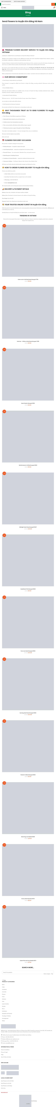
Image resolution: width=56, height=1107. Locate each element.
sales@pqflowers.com (12, 182)
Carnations (4, 989)
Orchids (3, 1006)
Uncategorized (5, 1018)
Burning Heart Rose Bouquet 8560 (28, 713)
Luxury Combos (5, 1003)
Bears (3, 984)
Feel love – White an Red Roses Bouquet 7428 (28, 341)
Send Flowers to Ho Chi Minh (7, 1080)
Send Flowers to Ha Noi (6, 1083)
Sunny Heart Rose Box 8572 (28, 898)
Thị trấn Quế (49, 67)
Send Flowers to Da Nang (6, 1085)
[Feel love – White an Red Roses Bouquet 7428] (28, 313)
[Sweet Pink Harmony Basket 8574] (28, 932)
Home (27, 15)
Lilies (3, 1001)
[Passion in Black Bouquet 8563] (28, 746)
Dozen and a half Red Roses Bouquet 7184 (28, 279)
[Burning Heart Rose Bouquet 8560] (28, 684)
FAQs (2, 1054)
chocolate (4, 991)
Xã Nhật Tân (37, 67)
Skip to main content (19, 1)
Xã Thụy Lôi (32, 67)
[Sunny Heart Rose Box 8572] (28, 870)
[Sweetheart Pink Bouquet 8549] (28, 560)
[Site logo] (28, 7)
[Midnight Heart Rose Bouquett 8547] (28, 498)
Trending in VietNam (6, 1015)
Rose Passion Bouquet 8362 (28, 403)
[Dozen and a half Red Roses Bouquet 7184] (28, 251)
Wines (3, 1020)
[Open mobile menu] (3, 7)
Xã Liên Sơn (43, 67)
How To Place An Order (6, 1057)
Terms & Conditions (5, 1049)
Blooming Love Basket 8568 (28, 836)
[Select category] (47, 974)
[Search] (28, 4)
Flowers (3, 994)
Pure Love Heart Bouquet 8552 (28, 651)
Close (4, 980)
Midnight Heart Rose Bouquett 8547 (28, 527)
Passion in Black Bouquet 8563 (28, 775)
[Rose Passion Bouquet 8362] (28, 375)
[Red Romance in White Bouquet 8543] (28, 436)
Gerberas (4, 999)
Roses (3, 1008)
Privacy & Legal (4, 1052)
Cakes (3, 987)
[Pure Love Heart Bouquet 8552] (28, 622)
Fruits (3, 996)
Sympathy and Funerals (7, 1013)
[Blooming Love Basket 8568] (28, 808)
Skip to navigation (6, 1)
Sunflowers (4, 1011)
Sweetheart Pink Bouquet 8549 (27, 589)
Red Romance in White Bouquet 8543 (28, 465)
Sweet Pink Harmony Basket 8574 (28, 960)
